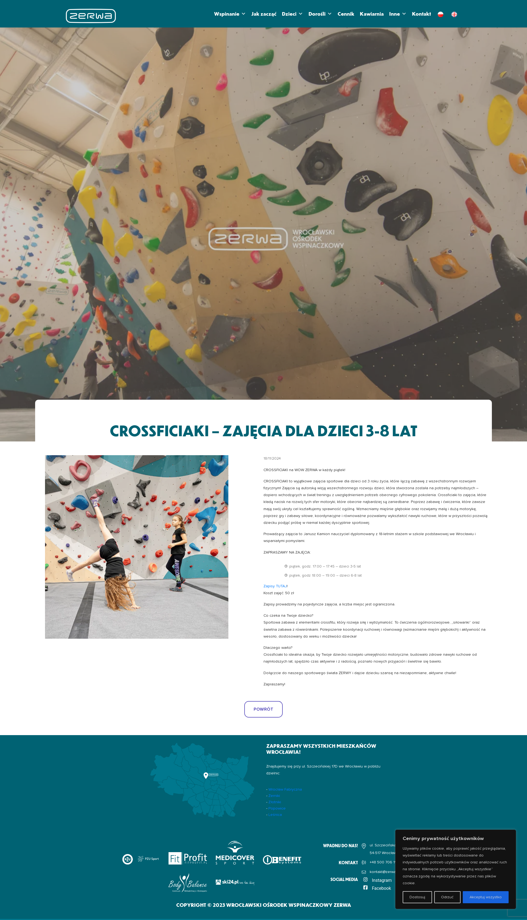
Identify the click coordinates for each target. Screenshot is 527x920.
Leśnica (275, 815)
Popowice (277, 808)
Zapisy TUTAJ (275, 586)
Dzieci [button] (292, 13)
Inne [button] (398, 13)
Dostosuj (417, 897)
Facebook (381, 888)
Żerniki (274, 796)
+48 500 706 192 (384, 862)
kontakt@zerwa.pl (385, 872)
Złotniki (274, 802)
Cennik (346, 13)
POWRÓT (263, 709)
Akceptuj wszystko (486, 897)
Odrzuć (447, 897)
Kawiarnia (372, 13)
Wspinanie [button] (230, 13)
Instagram (382, 880)
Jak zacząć (263, 13)
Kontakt (421, 13)
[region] (455, 869)
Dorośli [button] (320, 13)
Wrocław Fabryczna (285, 789)
